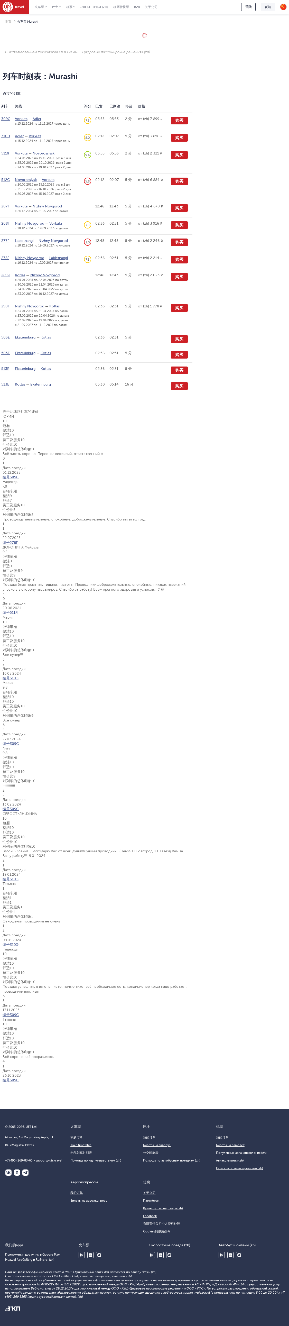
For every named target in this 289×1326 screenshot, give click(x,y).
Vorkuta (21, 119)
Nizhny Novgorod (47, 206)
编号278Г (10, 543)
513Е (5, 369)
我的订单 (76, 1137)
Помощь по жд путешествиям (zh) (95, 1160)
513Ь (5, 384)
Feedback (150, 1216)
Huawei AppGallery (90, 1255)
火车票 (39, 7)
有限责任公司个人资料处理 (161, 1224)
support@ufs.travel (49, 1160)
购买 (179, 120)
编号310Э (10, 678)
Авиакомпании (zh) (230, 1160)
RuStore (99, 1255)
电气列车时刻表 (81, 1153)
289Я (5, 275)
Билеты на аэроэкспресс (88, 1200)
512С (5, 180)
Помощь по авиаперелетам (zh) (239, 1168)
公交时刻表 (151, 1153)
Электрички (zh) (94, 7)
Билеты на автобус (157, 1145)
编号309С (11, 477)
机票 (69, 7)
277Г (5, 241)
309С (5, 119)
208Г (5, 223)
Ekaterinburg (25, 337)
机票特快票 (121, 7)
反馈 (268, 7)
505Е (5, 353)
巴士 (55, 7)
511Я (5, 153)
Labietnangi (24, 241)
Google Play (82, 1255)
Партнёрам (151, 1200)
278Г (5, 258)
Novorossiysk (43, 153)
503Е (5, 337)
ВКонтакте (8, 1172)
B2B (137, 7)
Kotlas (20, 275)
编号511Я (10, 613)
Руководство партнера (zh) (163, 1208)
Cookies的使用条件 (156, 1231)
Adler (37, 119)
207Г (5, 206)
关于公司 (151, 7)
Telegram (25, 1172)
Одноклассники (17, 1172)
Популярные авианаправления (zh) (241, 1153)
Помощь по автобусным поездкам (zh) (171, 1160)
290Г (5, 306)
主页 (8, 21)
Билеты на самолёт (230, 1145)
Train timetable (80, 1145)
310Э (5, 136)
